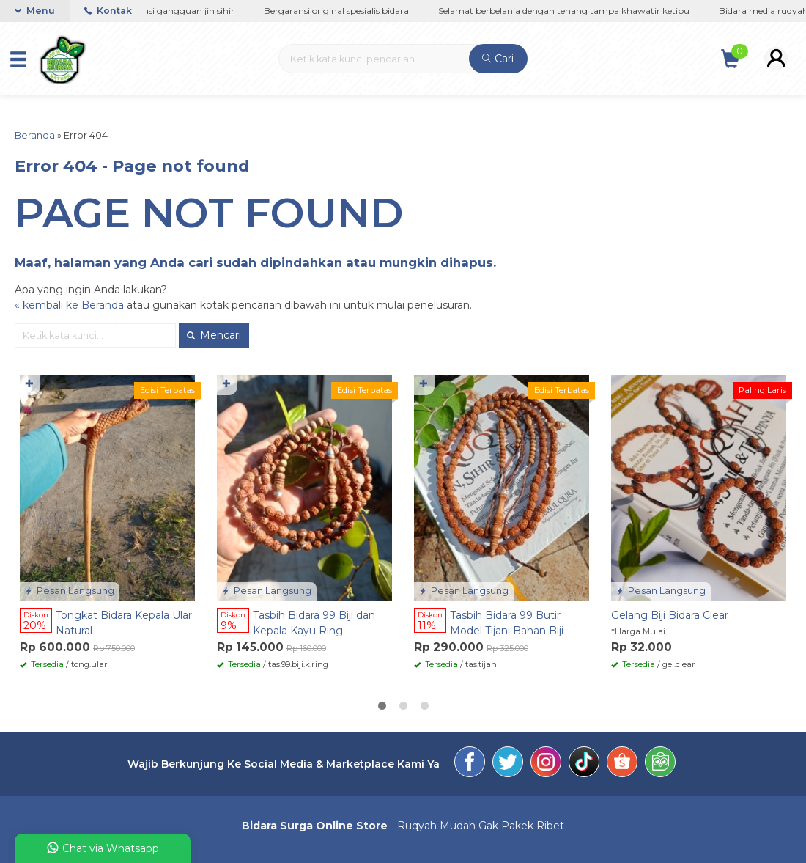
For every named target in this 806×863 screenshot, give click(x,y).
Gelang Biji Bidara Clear (669, 615)
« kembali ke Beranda (69, 305)
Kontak (108, 10)
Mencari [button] (214, 335)
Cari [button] (498, 58)
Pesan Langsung (69, 590)
